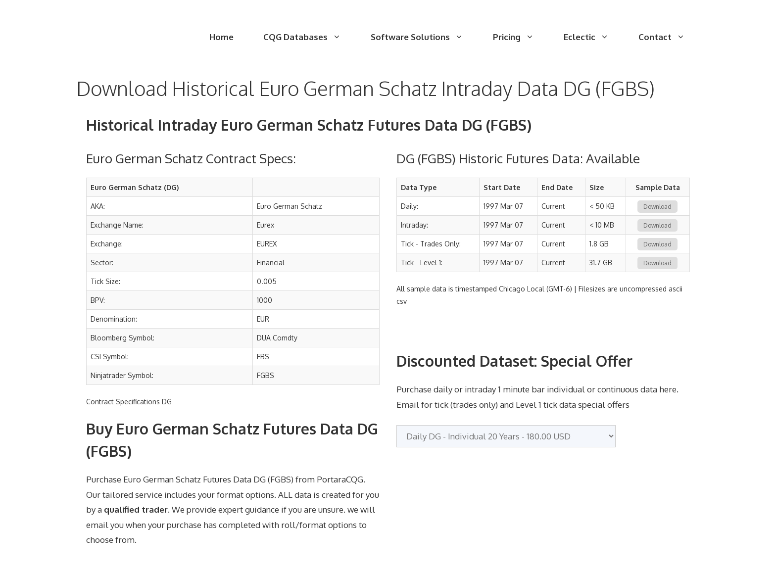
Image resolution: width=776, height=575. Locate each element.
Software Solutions (424, 37)
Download (657, 206)
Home (221, 37)
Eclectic (594, 37)
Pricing (521, 37)
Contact (669, 37)
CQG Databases (309, 37)
